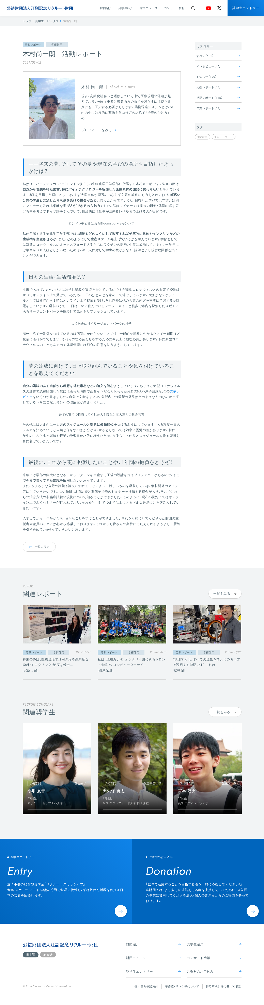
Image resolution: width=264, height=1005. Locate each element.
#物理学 (203, 137)
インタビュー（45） (218, 66)
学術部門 (57, 44)
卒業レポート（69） (218, 108)
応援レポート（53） (218, 87)
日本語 (30, 954)
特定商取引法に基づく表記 (224, 986)
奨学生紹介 (125, 8)
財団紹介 (106, 8)
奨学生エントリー (245, 8)
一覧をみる (224, 593)
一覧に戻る (39, 546)
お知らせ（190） (218, 77)
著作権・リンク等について (182, 986)
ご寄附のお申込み (214, 971)
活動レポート (33, 44)
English (47, 955)
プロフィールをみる (98, 130)
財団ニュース (149, 8)
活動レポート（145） (218, 98)
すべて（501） (218, 56)
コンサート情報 (174, 8)
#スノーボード (223, 137)
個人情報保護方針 (146, 986)
